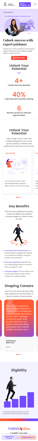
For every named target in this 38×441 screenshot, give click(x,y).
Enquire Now (27, 437)
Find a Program (25, 4)
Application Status (9, 437)
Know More (19, 58)
